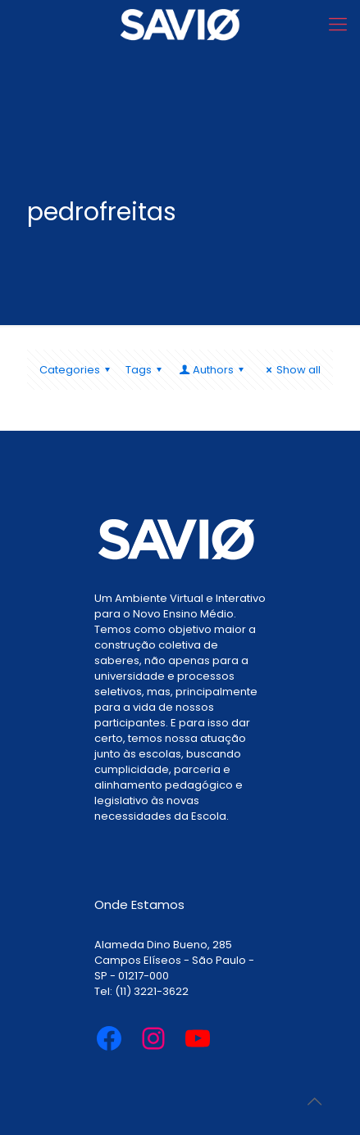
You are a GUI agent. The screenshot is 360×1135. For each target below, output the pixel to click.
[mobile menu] (338, 24)
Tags (145, 370)
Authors (212, 370)
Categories (77, 370)
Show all (291, 370)
